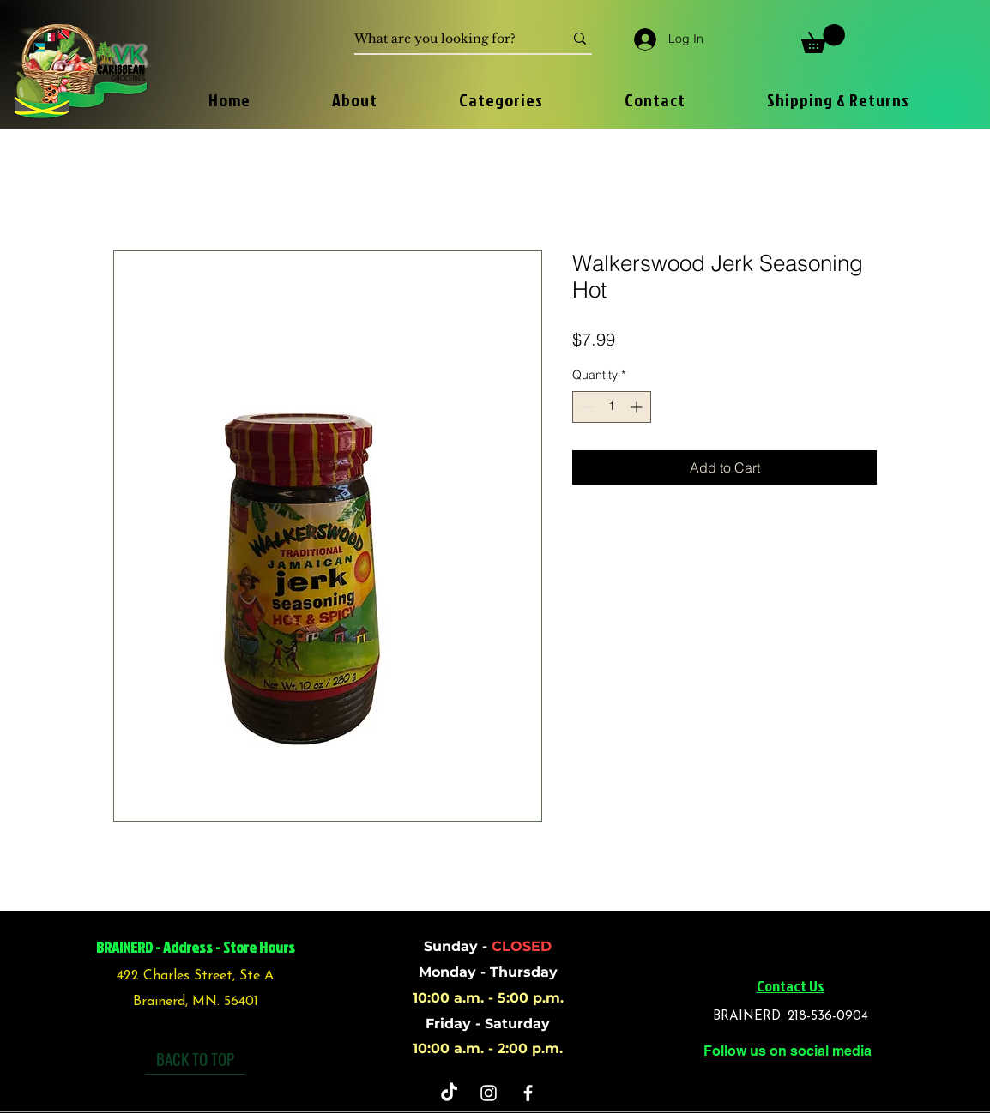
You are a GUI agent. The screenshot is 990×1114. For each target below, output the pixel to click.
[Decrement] (585, 407)
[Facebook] (528, 1093)
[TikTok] (449, 1093)
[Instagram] (488, 1093)
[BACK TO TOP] (195, 1058)
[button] (823, 38)
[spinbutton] (611, 407)
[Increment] (638, 407)
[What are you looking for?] (446, 39)
